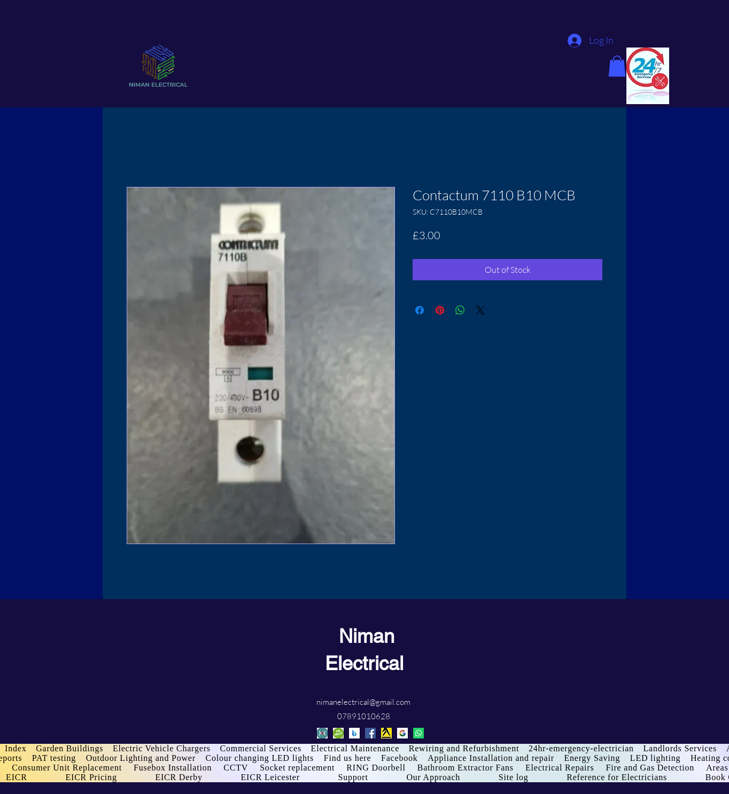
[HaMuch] (338, 733)
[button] (617, 66)
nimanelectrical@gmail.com (363, 702)
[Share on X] (480, 310)
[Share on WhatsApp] (460, 310)
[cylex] (322, 733)
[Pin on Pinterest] (439, 310)
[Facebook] (370, 733)
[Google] (402, 733)
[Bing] (354, 733)
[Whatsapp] (418, 733)
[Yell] (386, 733)
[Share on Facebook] (419, 310)
